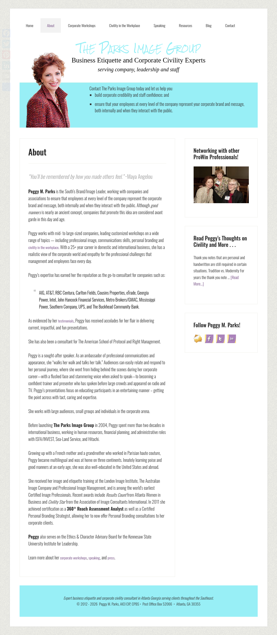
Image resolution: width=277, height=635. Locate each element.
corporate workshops (75, 557)
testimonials (67, 320)
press (116, 557)
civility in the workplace (45, 247)
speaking (98, 557)
